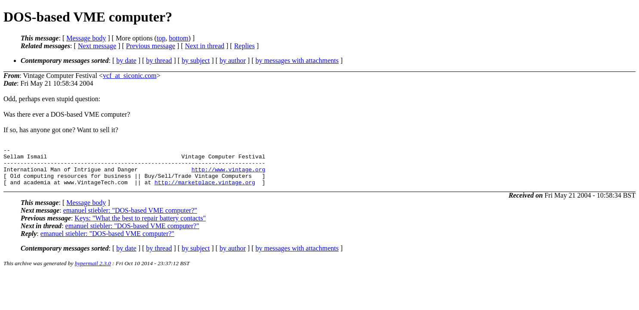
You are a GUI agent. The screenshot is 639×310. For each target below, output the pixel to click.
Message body (86, 38)
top (161, 38)
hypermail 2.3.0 (93, 271)
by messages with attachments (297, 60)
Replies (244, 46)
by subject (196, 60)
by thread (159, 60)
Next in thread (205, 46)
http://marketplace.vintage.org (204, 190)
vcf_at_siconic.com (130, 75)
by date (126, 60)
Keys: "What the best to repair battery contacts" (140, 225)
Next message (97, 46)
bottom (178, 38)
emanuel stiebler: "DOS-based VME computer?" (130, 218)
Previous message (150, 46)
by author (232, 60)
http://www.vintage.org (228, 174)
